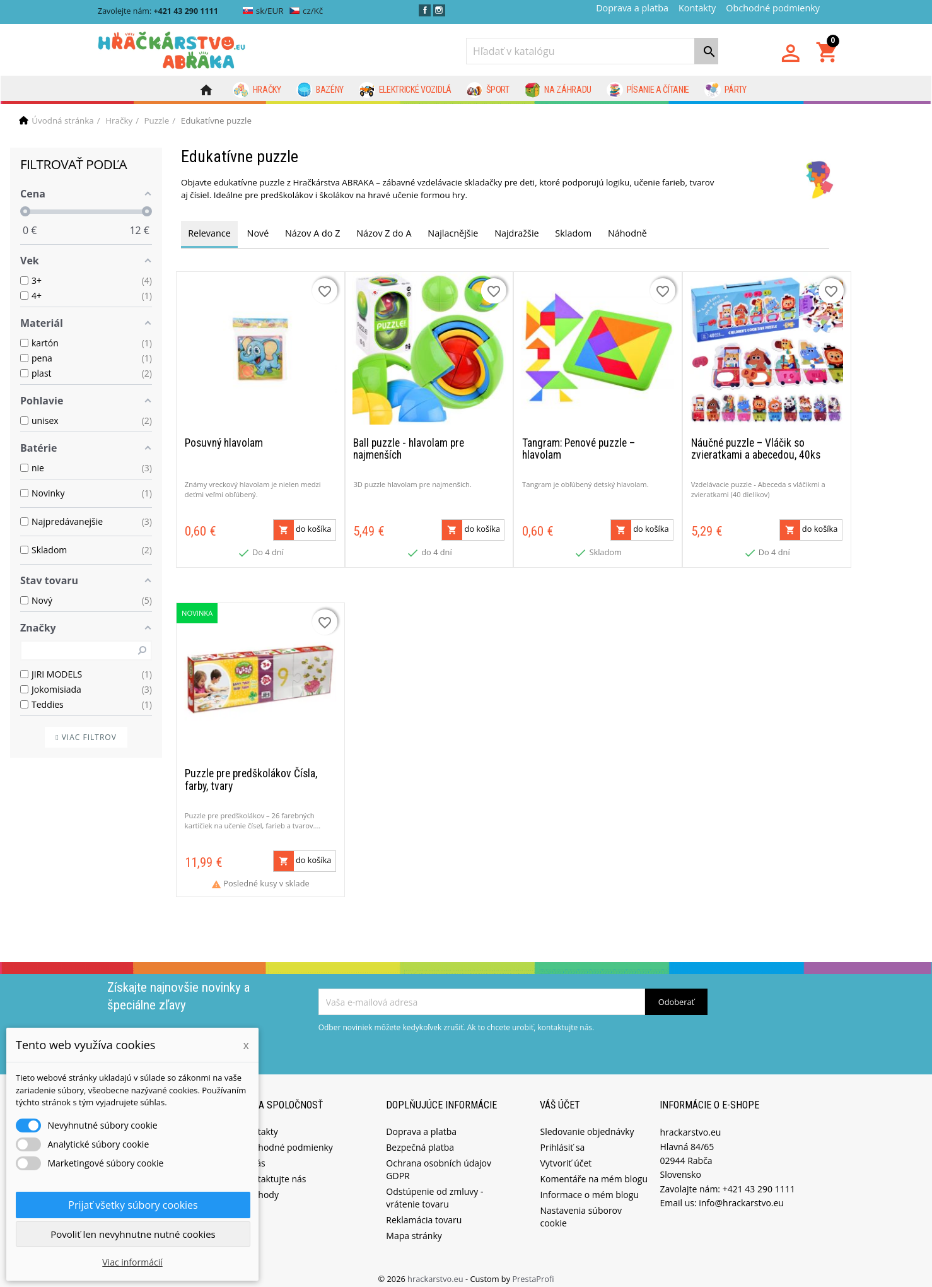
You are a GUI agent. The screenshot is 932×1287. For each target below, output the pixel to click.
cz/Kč (306, 10)
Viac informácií (132, 1262)
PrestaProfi (533, 1270)
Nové (258, 233)
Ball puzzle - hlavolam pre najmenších (408, 445)
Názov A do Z (312, 233)
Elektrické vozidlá (405, 90)
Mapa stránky (413, 1227)
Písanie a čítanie (648, 90)
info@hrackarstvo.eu (741, 1195)
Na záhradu (558, 90)
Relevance (209, 233)
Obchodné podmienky (773, 8)
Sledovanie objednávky (587, 1123)
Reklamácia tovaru (424, 1212)
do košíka (303, 526)
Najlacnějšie (453, 233)
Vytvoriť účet (565, 1155)
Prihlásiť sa (562, 1139)
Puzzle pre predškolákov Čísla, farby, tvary (251, 772)
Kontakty (697, 8)
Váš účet (560, 1097)
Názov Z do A (383, 233)
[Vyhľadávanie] (592, 51)
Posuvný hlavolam (224, 439)
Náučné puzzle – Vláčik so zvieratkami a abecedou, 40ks (755, 445)
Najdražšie (516, 233)
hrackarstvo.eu (436, 1270)
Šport (488, 90)
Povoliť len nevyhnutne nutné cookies (133, 1234)
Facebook (425, 10)
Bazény (320, 90)
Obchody (260, 1186)
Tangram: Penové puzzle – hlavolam (578, 445)
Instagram (439, 10)
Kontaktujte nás (274, 1171)
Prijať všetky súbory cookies (132, 1205)
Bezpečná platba (420, 1139)
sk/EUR (263, 10)
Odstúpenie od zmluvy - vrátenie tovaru (434, 1189)
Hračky (257, 90)
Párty (725, 90)
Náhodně (627, 233)
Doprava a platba (632, 8)
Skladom (573, 233)
